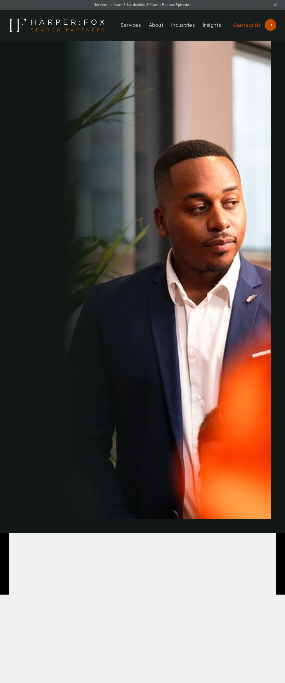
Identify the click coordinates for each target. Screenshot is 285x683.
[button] (131, 25)
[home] (57, 25)
